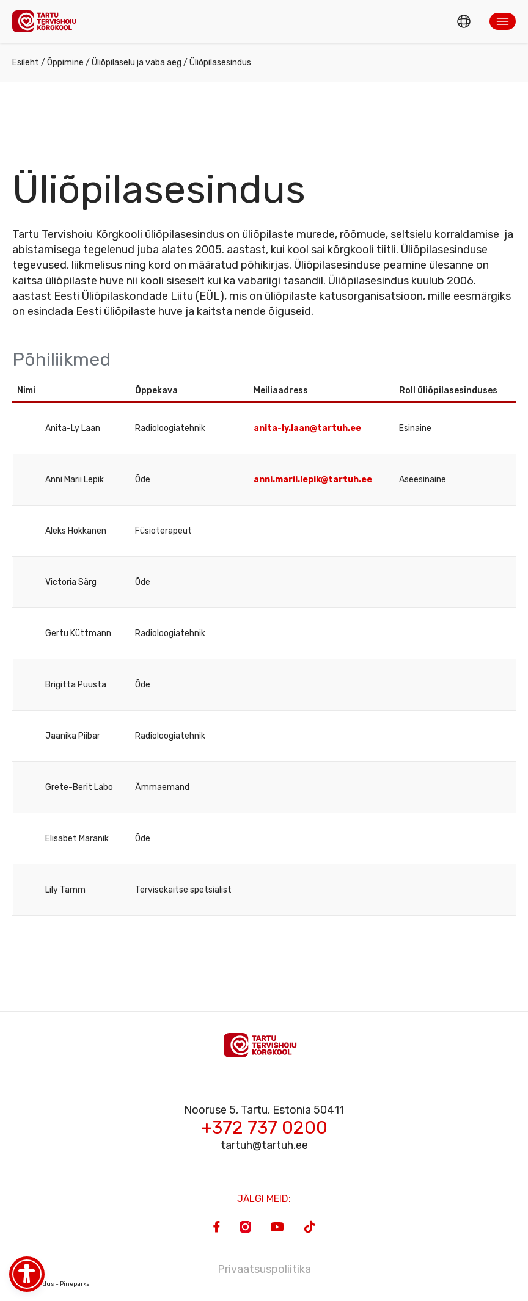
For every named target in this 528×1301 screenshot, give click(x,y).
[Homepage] (47, 21)
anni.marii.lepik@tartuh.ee (313, 479)
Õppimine (65, 62)
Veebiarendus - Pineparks (51, 1284)
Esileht (25, 62)
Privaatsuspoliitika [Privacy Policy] (264, 1269)
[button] (503, 21)
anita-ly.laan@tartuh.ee (308, 428)
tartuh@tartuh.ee (264, 1145)
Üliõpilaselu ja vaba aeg (137, 62)
